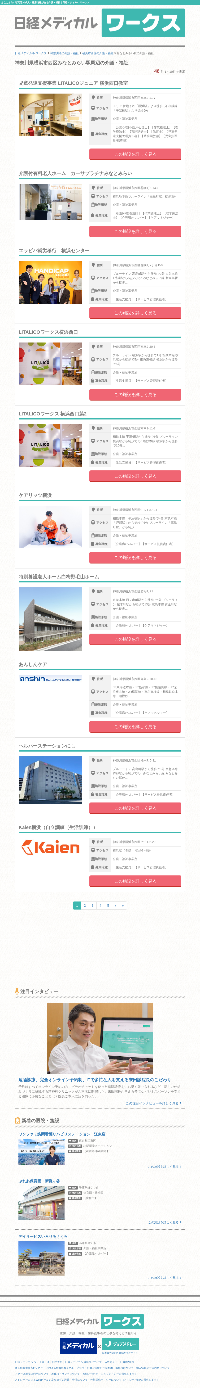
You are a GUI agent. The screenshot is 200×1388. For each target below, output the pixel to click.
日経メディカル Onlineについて (83, 1362)
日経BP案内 (127, 1362)
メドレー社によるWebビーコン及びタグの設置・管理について (51, 1379)
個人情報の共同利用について (153, 1367)
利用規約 (57, 1362)
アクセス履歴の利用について (32, 1373)
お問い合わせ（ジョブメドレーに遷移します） (110, 1373)
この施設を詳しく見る (135, 154)
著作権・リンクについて (65, 1373)
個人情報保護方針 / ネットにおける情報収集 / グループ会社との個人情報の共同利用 (64, 1367)
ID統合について (124, 1367)
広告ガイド (110, 1362)
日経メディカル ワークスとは (32, 1362)
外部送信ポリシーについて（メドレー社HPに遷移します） (124, 1379)
